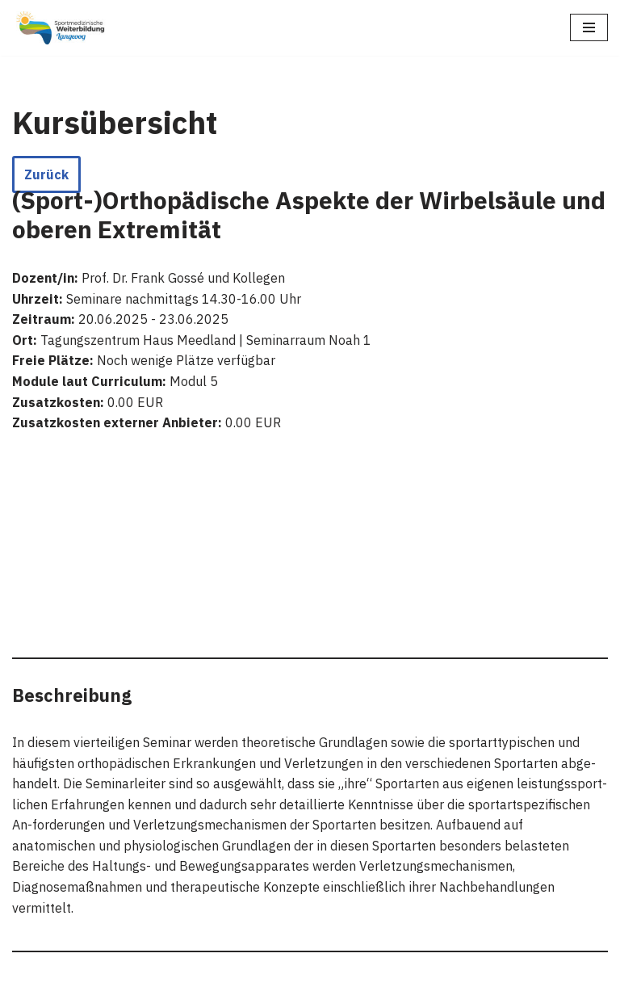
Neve (27, 991)
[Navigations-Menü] (589, 27)
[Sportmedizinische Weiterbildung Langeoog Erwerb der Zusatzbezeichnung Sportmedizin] (60, 27)
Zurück (46, 174)
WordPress (179, 991)
